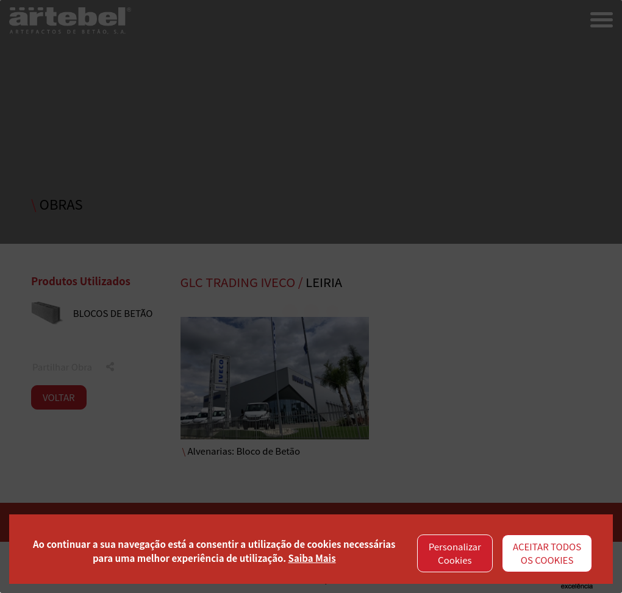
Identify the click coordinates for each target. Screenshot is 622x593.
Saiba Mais (312, 558)
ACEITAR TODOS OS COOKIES (547, 553)
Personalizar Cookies (455, 553)
